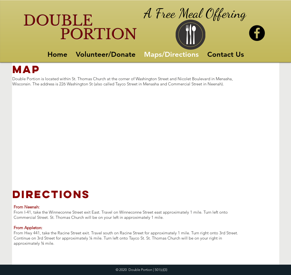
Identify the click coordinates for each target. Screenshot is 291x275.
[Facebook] (257, 33)
